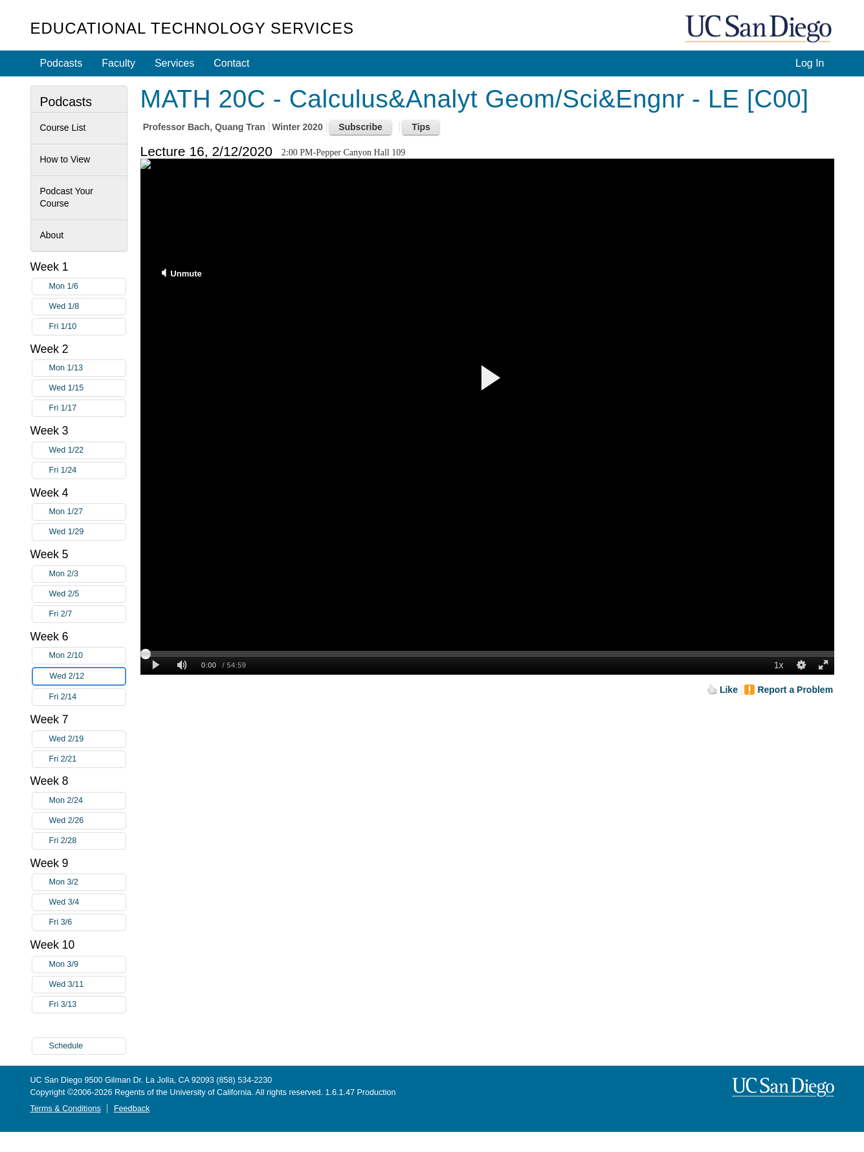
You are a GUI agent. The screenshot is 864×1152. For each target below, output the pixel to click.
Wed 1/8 (87, 307)
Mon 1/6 (87, 286)
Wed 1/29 (87, 532)
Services (174, 63)
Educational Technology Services (192, 28)
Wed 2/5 (87, 594)
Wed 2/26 (87, 821)
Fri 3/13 (87, 1005)
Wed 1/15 (87, 388)
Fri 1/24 (87, 470)
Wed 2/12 (87, 676)
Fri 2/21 (87, 759)
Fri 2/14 (87, 697)
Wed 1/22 (87, 450)
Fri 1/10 (87, 327)
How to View (65, 159)
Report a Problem (795, 689)
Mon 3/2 (87, 882)
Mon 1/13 (87, 368)
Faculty (118, 63)
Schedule (66, 1045)
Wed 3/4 (87, 902)
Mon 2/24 (87, 801)
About (52, 235)
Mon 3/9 (87, 964)
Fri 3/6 (87, 922)
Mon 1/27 (87, 512)
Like (729, 689)
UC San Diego (759, 29)
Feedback (132, 1108)
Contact (231, 63)
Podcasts (61, 63)
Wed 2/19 (87, 739)
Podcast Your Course (67, 197)
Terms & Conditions (65, 1108)
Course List (63, 127)
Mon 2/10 (87, 656)
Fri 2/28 (87, 841)
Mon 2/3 (87, 574)
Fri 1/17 (87, 408)
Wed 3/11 (87, 985)
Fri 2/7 (87, 614)
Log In (809, 63)
